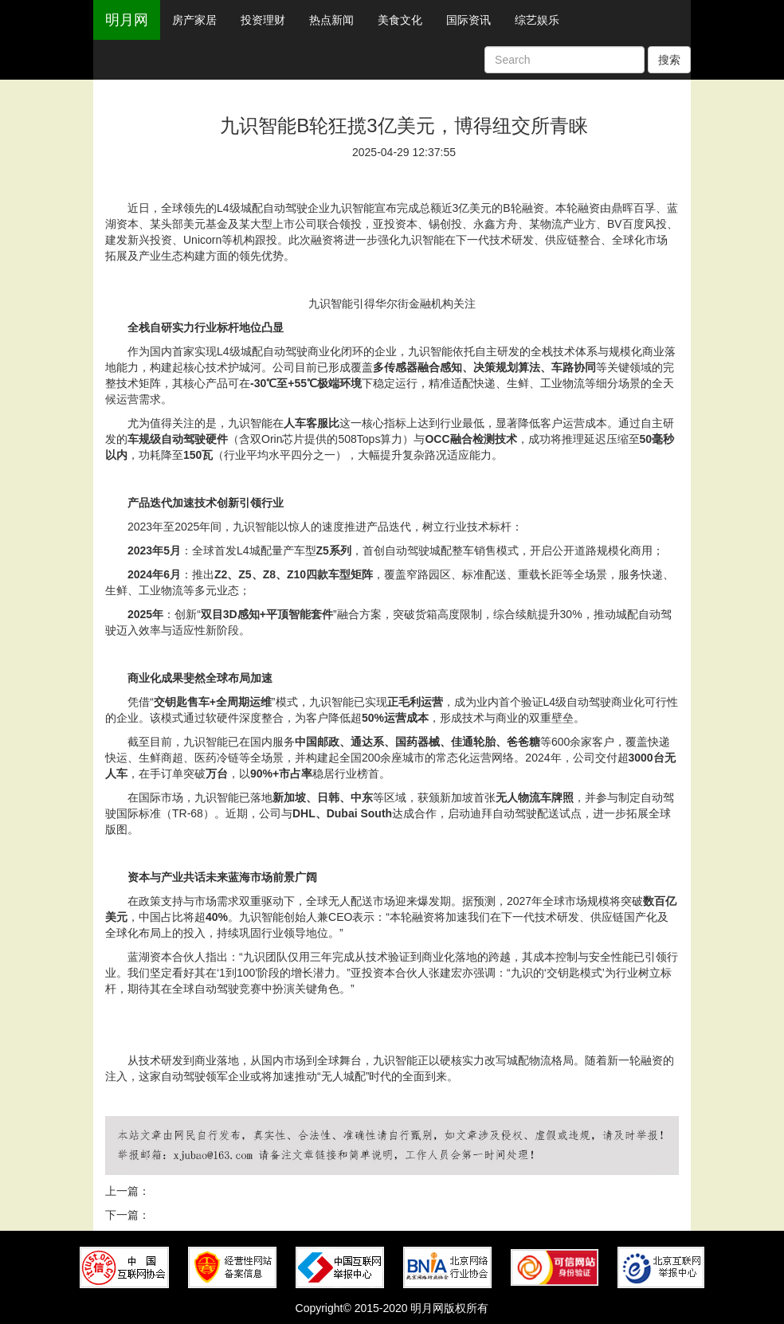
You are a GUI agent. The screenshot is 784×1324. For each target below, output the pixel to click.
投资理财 (263, 20)
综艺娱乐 (537, 20)
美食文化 (400, 20)
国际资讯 (468, 20)
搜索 (669, 59)
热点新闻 (331, 20)
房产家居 (194, 20)
